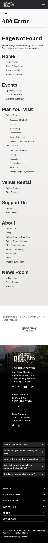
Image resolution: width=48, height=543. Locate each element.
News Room (15, 272)
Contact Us (11, 229)
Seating (13, 124)
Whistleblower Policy (15, 262)
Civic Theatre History (15, 245)
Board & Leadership (15, 249)
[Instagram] (19, 387)
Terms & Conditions (14, 66)
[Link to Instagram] (19, 406)
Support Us (14, 202)
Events (9, 85)
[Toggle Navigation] (43, 4)
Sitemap (25, 533)
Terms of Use (32, 530)
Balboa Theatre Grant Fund (18, 237)
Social (8, 258)
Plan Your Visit (17, 109)
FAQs (8, 233)
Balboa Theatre (13, 115)
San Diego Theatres (8, 4)
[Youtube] (25, 387)
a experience (15, 537)
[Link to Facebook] (13, 406)
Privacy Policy (12, 62)
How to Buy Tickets (15, 95)
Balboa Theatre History (16, 241)
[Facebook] (13, 387)
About (8, 223)
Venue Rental (16, 182)
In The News (11, 278)
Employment (11, 253)
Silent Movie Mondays (15, 99)
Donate (9, 208)
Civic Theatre (12, 145)
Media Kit (10, 286)
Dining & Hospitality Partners (22, 141)
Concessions (15, 133)
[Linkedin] (32, 387)
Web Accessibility (14, 70)
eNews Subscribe (14, 74)
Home (6, 13)
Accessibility (15, 129)
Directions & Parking (18, 120)
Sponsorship (11, 212)
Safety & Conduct (17, 137)
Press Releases (13, 282)
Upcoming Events (14, 91)
